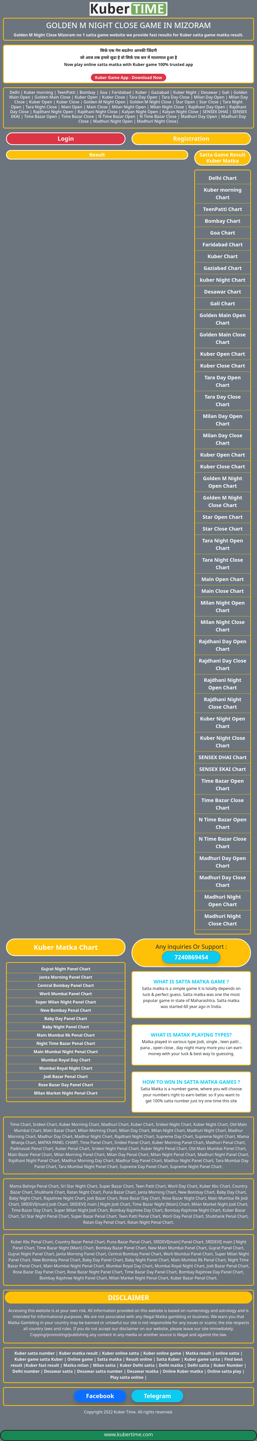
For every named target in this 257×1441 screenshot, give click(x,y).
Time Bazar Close (77, 116)
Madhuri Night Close (156, 121)
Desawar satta (59, 1371)
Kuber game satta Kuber (38, 1359)
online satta (227, 1353)
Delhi (15, 92)
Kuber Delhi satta (137, 1365)
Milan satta (104, 1365)
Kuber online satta (120, 1353)
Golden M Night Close (150, 102)
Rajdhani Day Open (206, 107)
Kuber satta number (35, 1353)
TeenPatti (66, 92)
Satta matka (110, 1359)
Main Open (71, 107)
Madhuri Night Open (113, 121)
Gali (225, 92)
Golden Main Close (53, 97)
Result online (139, 1359)
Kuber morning (38, 92)
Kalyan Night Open (140, 111)
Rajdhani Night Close (97, 111)
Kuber (141, 92)
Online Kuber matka (183, 1371)
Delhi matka (171, 1365)
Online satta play (224, 1371)
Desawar (209, 92)
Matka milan (76, 1365)
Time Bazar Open (40, 116)
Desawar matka (143, 1371)
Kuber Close (113, 97)
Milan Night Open (129, 107)
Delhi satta (198, 1365)
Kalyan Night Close (180, 111)
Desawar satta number (100, 1371)
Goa (103, 92)
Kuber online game (162, 1353)
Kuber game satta (202, 1359)
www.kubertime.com (128, 1434)
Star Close (208, 102)
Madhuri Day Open (199, 116)
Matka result (198, 1353)
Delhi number (26, 1371)
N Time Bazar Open (116, 116)
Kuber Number (228, 1365)
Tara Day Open (143, 97)
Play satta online (127, 1377)
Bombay (87, 92)
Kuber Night (185, 92)
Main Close (97, 107)
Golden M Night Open (104, 102)
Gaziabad (160, 92)
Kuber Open (86, 97)
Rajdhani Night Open (53, 111)
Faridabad (121, 92)
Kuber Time (125, 1412)
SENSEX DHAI (215, 111)
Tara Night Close (41, 107)
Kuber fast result (43, 1365)
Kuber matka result (78, 1353)
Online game (80, 1359)
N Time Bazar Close (158, 116)
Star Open (185, 102)
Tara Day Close (175, 97)
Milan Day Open (209, 97)
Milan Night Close (167, 107)
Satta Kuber (169, 1359)
